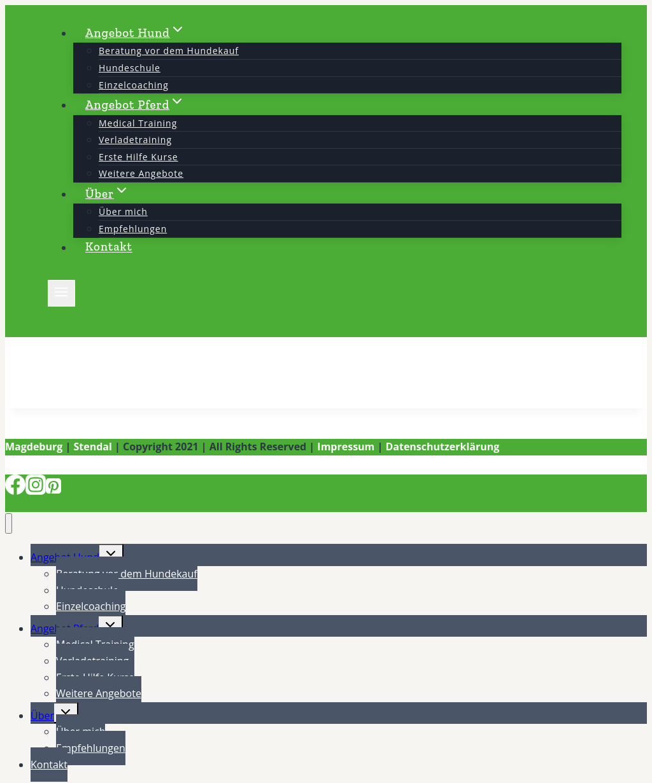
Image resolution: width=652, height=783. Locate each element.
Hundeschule (129, 68)
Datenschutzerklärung (442, 447)
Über (42, 716)
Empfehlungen (133, 229)
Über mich (123, 211)
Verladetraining (135, 140)
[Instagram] (35, 491)
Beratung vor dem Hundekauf (169, 51)
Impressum (345, 447)
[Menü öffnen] (61, 293)
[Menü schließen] (8, 523)
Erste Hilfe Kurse (138, 157)
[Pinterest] (53, 491)
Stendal (92, 447)
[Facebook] (15, 491)
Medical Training (138, 123)
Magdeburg (33, 447)
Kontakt (108, 247)
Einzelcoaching (134, 85)
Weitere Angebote (141, 173)
